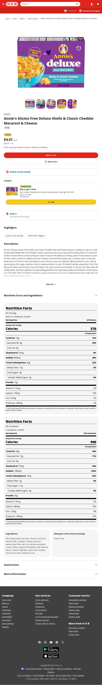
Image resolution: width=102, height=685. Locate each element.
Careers (5, 607)
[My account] (92, 4)
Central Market (38, 675)
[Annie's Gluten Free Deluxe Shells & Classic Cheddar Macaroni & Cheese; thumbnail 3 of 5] (51, 104)
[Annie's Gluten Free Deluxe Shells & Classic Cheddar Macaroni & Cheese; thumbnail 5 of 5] (72, 104)
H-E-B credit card (42, 600)
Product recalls (74, 617)
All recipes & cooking (77, 628)
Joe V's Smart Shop (63, 675)
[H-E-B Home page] (12, 4)
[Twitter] (62, 642)
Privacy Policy (49, 669)
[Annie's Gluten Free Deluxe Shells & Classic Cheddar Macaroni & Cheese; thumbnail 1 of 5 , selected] (30, 104)
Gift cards (39, 613)
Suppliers (5, 627)
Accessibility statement (77, 600)
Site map (77, 669)
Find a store (6, 600)
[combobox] (47, 4)
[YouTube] (51, 642)
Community (6, 610)
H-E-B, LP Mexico (24, 675)
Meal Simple (73, 631)
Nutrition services (42, 620)
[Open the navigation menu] (3, 4)
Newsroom (6, 613)
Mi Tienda (50, 675)
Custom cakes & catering (45, 623)
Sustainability (7, 617)
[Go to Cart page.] (98, 4)
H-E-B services (41, 610)
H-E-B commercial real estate (46, 617)
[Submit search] (77, 4)
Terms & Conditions (64, 669)
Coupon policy (74, 610)
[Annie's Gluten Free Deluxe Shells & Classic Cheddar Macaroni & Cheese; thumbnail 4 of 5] (61, 104)
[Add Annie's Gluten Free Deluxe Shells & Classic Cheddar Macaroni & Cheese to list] (51, 162)
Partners (51, 672)
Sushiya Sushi (74, 634)
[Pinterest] (56, 642)
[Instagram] (45, 642)
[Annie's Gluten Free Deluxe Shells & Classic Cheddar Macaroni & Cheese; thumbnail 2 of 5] (40, 104)
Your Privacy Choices (34, 669)
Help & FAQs (74, 603)
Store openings (8, 623)
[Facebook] (39, 642)
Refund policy (74, 613)
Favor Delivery (78, 675)
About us (5, 603)
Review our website (76, 607)
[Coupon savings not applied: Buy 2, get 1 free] (51, 194)
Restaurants (40, 607)
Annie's (7, 114)
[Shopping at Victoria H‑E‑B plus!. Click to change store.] (89, 10)
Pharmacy (39, 603)
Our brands (6, 620)
